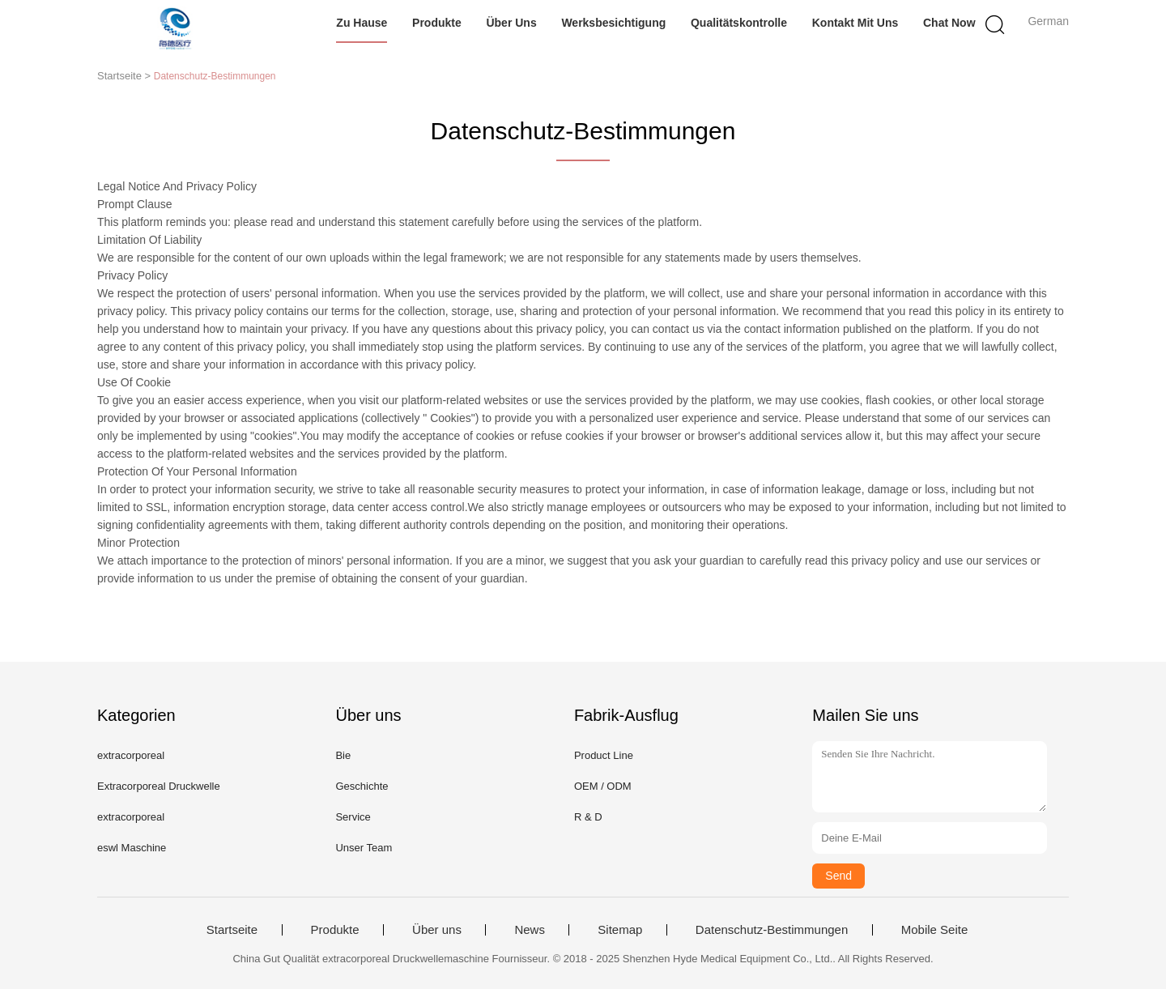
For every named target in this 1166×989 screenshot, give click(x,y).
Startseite (231, 930)
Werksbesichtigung (613, 22)
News (529, 930)
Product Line (603, 755)
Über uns (511, 22)
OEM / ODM (603, 786)
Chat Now (949, 22)
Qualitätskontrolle (739, 22)
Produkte (437, 22)
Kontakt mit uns (855, 22)
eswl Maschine (131, 848)
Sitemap (620, 930)
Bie (343, 755)
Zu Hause (361, 22)
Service (352, 817)
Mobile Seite (934, 930)
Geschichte (361, 786)
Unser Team (363, 848)
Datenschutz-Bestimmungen (772, 930)
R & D (588, 817)
